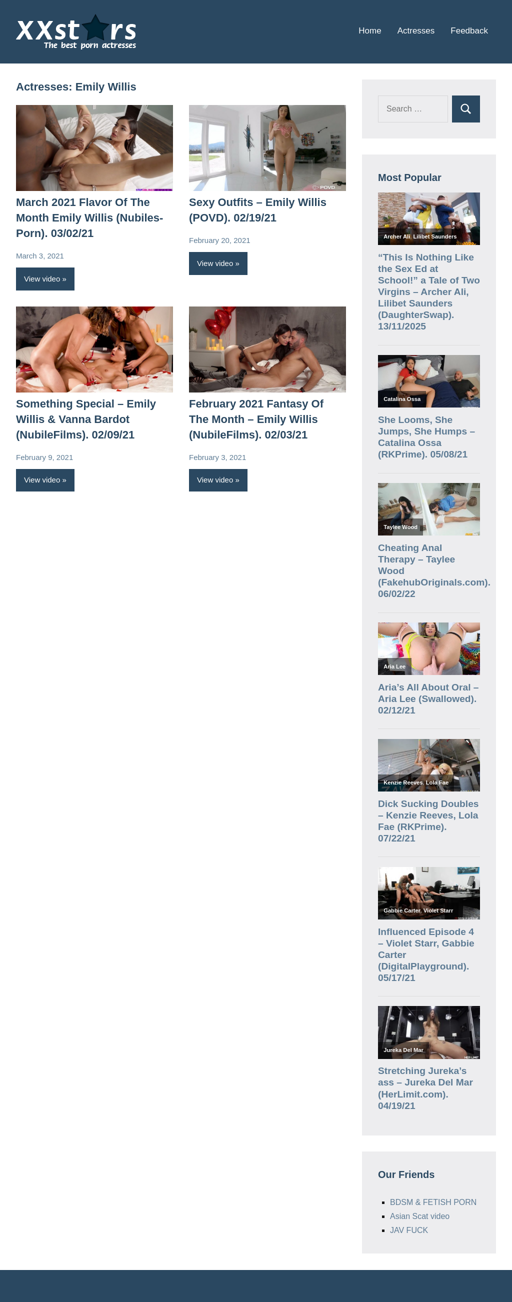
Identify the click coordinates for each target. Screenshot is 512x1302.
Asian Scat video (420, 1216)
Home (369, 31)
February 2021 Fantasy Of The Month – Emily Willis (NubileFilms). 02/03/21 (256, 419)
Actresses (416, 31)
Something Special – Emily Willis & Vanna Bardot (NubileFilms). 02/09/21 (86, 419)
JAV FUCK (409, 1230)
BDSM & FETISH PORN (433, 1202)
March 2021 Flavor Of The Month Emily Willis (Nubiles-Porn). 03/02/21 (89, 218)
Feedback (469, 31)
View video (42, 278)
